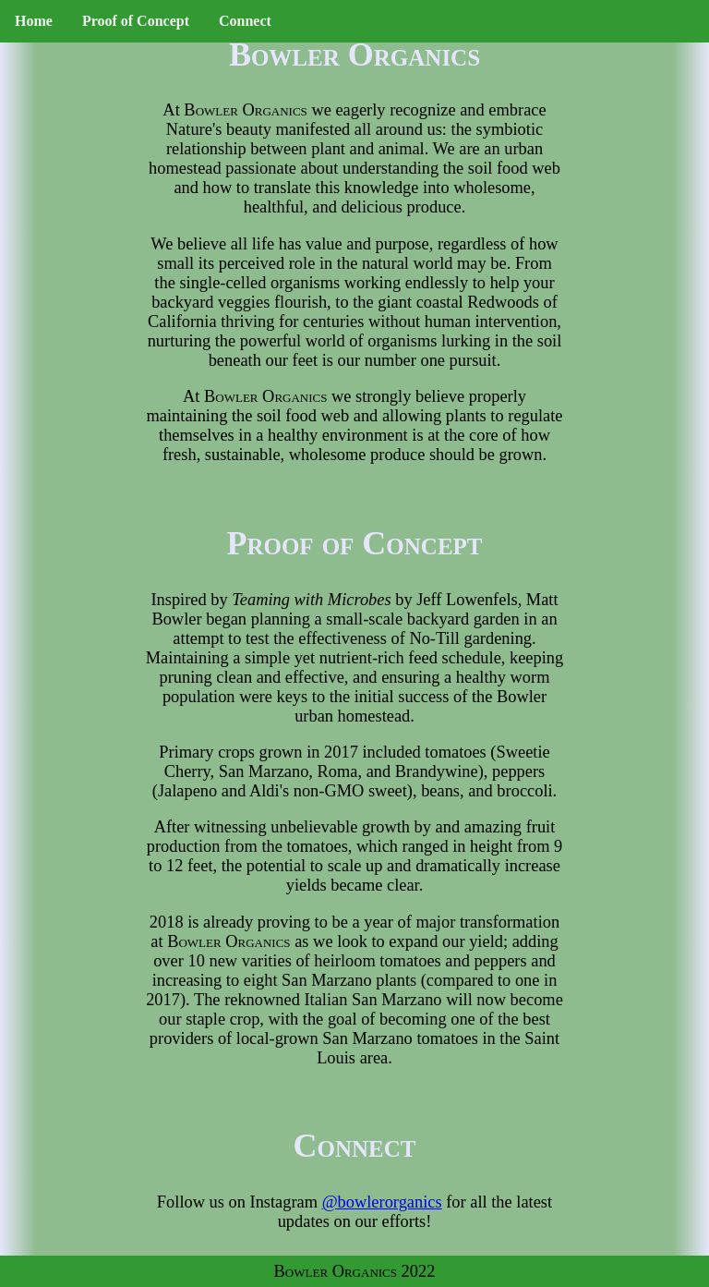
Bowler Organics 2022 (355, 1271)
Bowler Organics (245, 110)
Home (34, 21)
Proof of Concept (135, 21)
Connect (245, 21)
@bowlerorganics (382, 1202)
